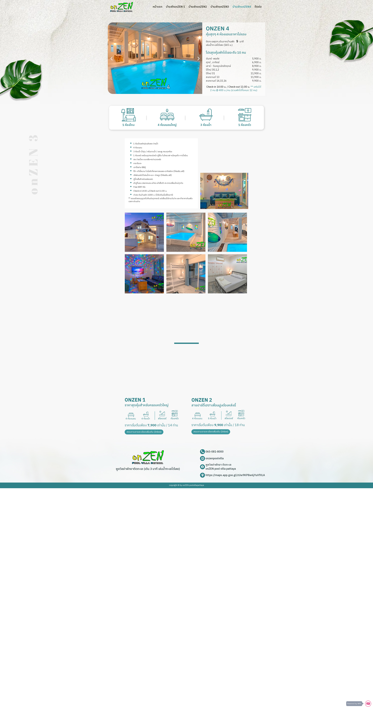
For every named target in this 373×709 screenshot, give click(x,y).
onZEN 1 (135, 400)
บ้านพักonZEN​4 (242, 7)
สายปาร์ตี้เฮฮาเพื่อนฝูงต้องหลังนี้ (213, 405)
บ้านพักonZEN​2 (198, 7)
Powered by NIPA (354, 703)
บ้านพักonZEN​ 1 (175, 7)
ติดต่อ (258, 7)
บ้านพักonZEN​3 (220, 7)
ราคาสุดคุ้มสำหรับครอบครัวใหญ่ (147, 405)
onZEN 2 (201, 400)
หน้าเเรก (157, 7)
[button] (111, 58)
